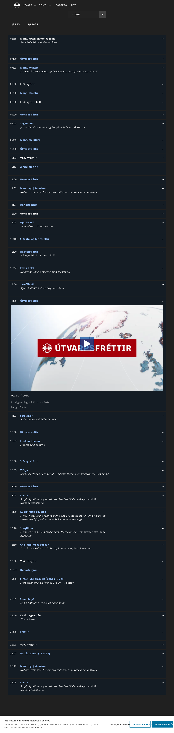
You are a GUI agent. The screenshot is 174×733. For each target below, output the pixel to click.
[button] (87, 41)
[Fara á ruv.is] (17, 5)
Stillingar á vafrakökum (119, 724)
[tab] (16, 24)
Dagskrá (61, 5)
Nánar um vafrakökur (32, 727)
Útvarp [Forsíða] (27, 5)
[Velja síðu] (34, 5)
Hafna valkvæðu (142, 724)
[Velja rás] (49, 5)
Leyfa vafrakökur (164, 724)
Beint (42, 5)
